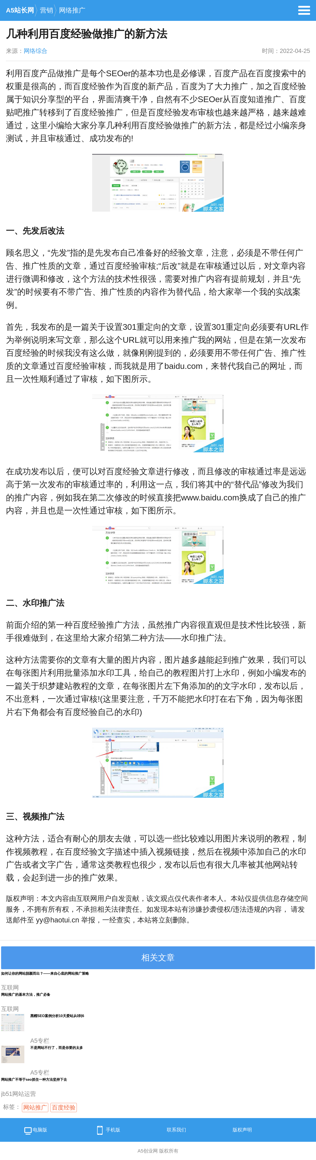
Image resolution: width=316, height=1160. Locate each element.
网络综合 (35, 51)
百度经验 (63, 1107)
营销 (46, 10)
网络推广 (72, 10)
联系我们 (176, 1130)
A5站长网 (20, 10)
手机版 (107, 1130)
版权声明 (242, 1130)
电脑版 (35, 1131)
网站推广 (35, 1107)
